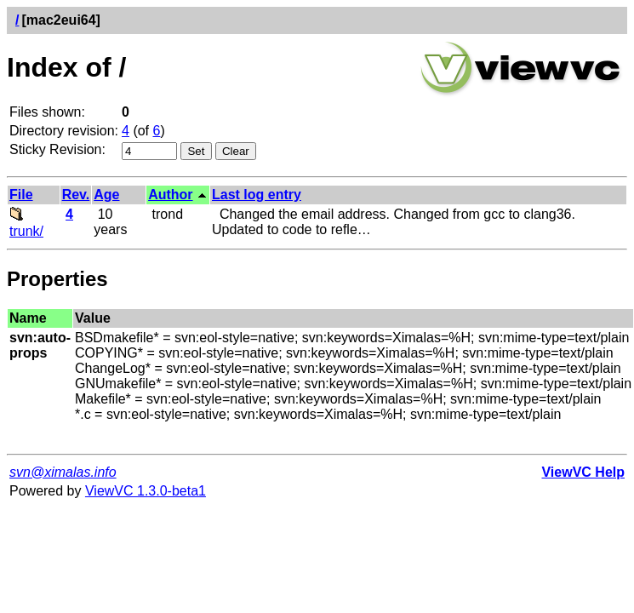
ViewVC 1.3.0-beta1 (145, 491)
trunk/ (26, 223)
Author (170, 194)
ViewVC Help (583, 472)
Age (106, 194)
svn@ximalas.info (63, 472)
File (21, 194)
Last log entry (256, 194)
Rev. (76, 194)
